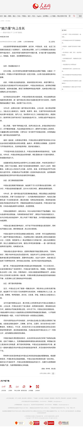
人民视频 (31, 387)
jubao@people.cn (58, 401)
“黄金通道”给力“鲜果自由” (69, 64)
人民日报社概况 (10, 398)
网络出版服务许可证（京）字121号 (56, 411)
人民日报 (3, 387)
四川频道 (8, 20)
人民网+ (10, 387)
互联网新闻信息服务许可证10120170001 (18, 408)
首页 (1, 16)
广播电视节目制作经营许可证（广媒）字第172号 (62, 408)
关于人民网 (18, 398)
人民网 (2, 20)
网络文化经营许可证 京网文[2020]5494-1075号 (34, 411)
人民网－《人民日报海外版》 (26, 41)
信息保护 (69, 398)
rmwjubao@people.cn (64, 404)
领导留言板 (24, 387)
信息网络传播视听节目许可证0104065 (11, 411)
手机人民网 (17, 387)
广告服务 (35, 398)
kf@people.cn (26, 404)
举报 (65, 16)
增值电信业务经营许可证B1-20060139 (39, 408)
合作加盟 (41, 398)
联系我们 (74, 398)
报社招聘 (24, 398)
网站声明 (58, 398)
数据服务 (52, 398)
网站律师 (63, 398)
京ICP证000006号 (69, 411)
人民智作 (37, 387)
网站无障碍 (60, 16)
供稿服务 (46, 398)
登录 (80, 16)
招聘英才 (29, 398)
